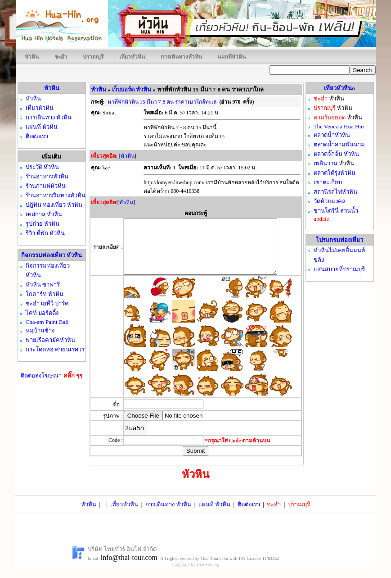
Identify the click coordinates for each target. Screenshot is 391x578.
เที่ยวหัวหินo (339, 88)
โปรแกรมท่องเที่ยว (339, 240)
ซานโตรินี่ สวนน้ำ (336, 210)
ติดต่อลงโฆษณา (51, 375)
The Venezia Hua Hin (339, 126)
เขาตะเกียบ (328, 182)
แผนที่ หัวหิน (214, 515)
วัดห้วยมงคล (330, 201)
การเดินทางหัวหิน (181, 57)
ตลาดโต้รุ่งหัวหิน (334, 172)
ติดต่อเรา (249, 515)
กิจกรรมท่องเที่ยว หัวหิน (51, 255)
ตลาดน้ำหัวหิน (332, 135)
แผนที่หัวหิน (232, 57)
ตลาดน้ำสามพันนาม (339, 144)
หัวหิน (32, 57)
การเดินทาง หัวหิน (168, 515)
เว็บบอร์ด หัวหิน (131, 89)
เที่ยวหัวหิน (132, 57)
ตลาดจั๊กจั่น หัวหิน (336, 153)
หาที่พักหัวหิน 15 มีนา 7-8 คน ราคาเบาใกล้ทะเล (162, 102)
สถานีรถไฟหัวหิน (335, 191)
